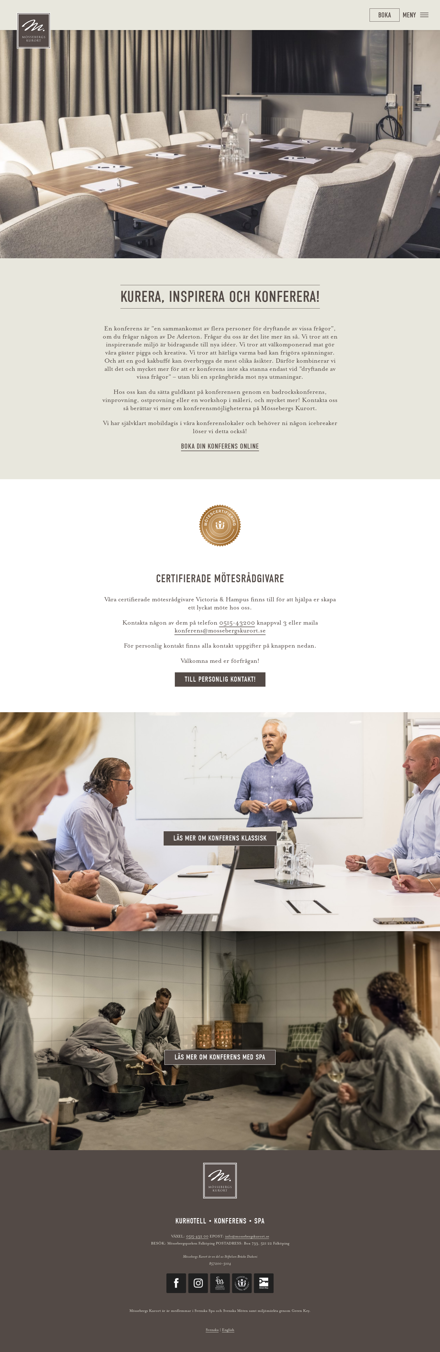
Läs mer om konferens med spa (220, 1057)
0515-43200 (237, 623)
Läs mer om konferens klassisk (220, 838)
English (228, 1329)
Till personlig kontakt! (220, 679)
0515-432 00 (197, 1236)
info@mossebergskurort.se (247, 1236)
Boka (384, 15)
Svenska (212, 1329)
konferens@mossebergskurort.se (220, 630)
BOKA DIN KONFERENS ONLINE (220, 446)
